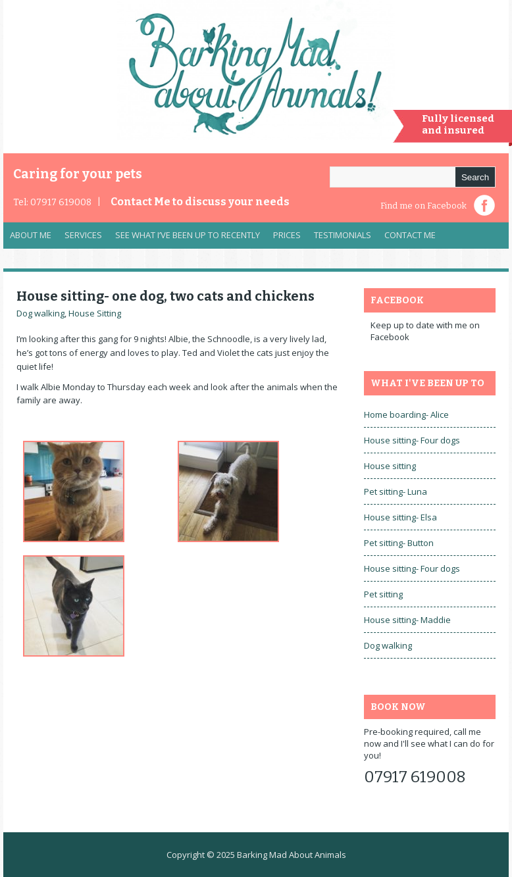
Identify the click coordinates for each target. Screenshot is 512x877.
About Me (30, 235)
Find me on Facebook (423, 206)
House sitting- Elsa (400, 517)
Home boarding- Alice (406, 414)
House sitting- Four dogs (412, 440)
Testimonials (342, 235)
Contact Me (200, 201)
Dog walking (40, 313)
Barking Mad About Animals (291, 855)
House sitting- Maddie (407, 620)
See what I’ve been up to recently (187, 235)
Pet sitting (383, 594)
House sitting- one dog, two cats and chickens (165, 296)
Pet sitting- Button (399, 543)
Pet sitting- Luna (395, 491)
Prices (287, 235)
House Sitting (94, 313)
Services (80, 238)
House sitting (390, 466)
